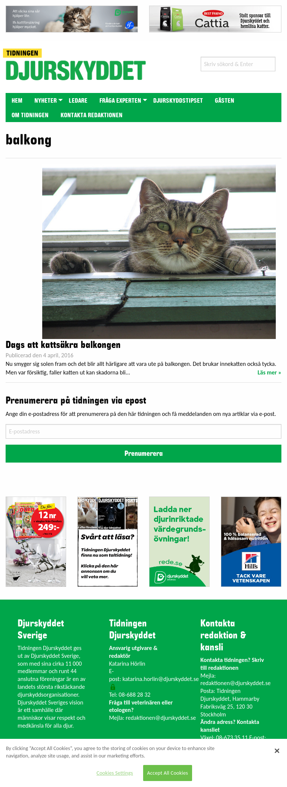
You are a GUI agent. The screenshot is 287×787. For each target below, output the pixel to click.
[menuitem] (17, 100)
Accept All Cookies (167, 772)
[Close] (277, 750)
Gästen (224, 100)
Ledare (78, 100)
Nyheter (45, 100)
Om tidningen (30, 115)
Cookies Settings (114, 772)
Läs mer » (269, 372)
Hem (17, 100)
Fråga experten (120, 100)
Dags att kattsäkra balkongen (63, 345)
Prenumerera (143, 454)
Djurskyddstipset (178, 100)
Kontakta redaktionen (92, 115)
